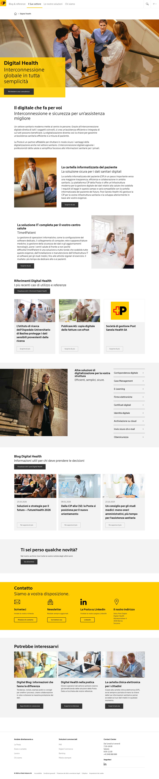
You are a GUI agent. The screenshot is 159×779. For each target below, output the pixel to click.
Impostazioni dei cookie (96, 773)
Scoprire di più (70, 205)
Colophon (85, 773)
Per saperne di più (26, 525)
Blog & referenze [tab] (17, 4)
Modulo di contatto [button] (25, 620)
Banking (62, 753)
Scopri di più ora (114, 706)
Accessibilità (38, 773)
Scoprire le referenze (71, 706)
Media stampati (65, 758)
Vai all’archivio (29, 562)
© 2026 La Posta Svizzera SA (23, 773)
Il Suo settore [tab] (34, 4)
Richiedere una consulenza (19, 91)
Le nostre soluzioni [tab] (53, 4)
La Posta (17, 744)
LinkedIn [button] (87, 620)
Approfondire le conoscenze (30, 706)
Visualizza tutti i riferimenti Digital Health (32, 291)
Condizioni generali (49, 773)
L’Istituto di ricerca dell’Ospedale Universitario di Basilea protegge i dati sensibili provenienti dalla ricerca (33, 333)
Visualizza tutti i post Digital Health (29, 467)
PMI (60, 744)
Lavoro (17, 753)
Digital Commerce (66, 749)
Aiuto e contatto (20, 749)
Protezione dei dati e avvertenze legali (68, 773)
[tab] (147, 4)
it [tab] (155, 4)
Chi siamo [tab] (70, 4)
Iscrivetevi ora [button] (56, 620)
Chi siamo (18, 758)
